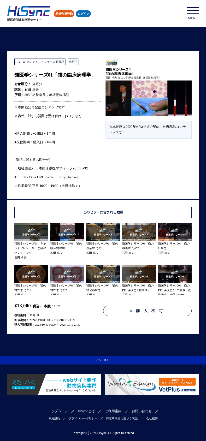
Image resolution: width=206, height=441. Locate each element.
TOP (102, 360)
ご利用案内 (113, 411)
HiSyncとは (86, 411)
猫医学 (73, 62)
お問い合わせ (142, 411)
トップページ (58, 411)
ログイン (83, 13)
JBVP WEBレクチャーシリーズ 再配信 (40, 62)
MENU (193, 13)
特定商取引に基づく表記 (122, 418)
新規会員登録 (64, 13)
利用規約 (54, 418)
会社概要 (152, 418)
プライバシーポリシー (83, 418)
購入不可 (148, 311)
